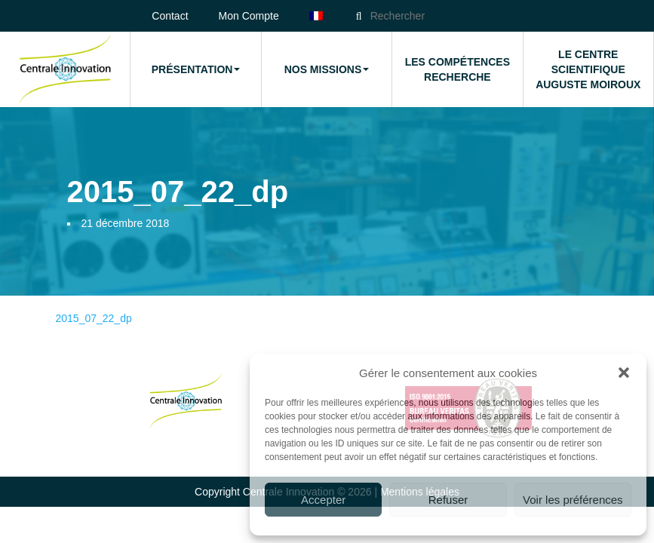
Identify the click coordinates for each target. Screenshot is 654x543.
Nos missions (327, 69)
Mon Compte (249, 16)
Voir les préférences (573, 499)
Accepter (323, 499)
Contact (170, 16)
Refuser (448, 499)
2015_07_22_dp (94, 318)
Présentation (196, 69)
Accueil (64, 69)
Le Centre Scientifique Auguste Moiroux (588, 69)
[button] (623, 372)
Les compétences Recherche (457, 69)
